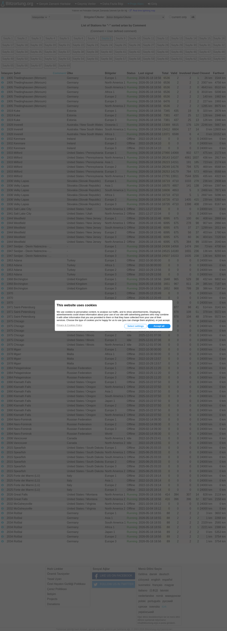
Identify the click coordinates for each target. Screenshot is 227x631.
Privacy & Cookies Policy (69, 325)
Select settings (135, 326)
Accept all (159, 326)
